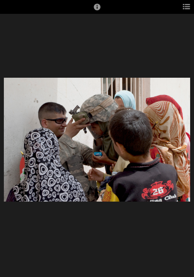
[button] (97, 10)
